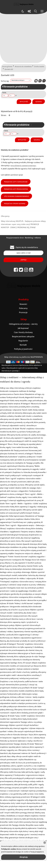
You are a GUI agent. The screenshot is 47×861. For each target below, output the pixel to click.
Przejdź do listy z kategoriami (15, 182)
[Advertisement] (23, 38)
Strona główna (7, 66)
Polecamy (23, 308)
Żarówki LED (9, 69)
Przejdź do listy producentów (16, 189)
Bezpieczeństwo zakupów (23, 336)
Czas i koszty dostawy (23, 332)
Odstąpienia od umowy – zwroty (23, 324)
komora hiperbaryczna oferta (23, 365)
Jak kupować (23, 328)
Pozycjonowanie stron (15, 237)
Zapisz (23, 260)
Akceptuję (24, 857)
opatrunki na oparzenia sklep (28, 368)
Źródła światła (39, 66)
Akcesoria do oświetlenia (23, 66)
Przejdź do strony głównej (14, 203)
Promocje (23, 312)
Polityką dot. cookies (8, 849)
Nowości (23, 304)
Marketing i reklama (33, 237)
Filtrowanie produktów (15, 87)
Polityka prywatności (23, 349)
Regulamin (23, 340)
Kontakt (23, 345)
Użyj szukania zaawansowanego (16, 196)
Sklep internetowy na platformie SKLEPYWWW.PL (23, 357)
